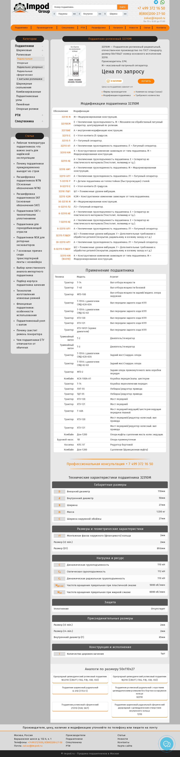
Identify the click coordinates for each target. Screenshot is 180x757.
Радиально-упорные (30, 67)
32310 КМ (65, 152)
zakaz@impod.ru (32, 745)
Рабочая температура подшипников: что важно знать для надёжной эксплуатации (31, 150)
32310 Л (66, 140)
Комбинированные (28, 91)
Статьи (147, 27)
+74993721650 (35, 742)
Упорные (22, 62)
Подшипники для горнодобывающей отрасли (29, 228)
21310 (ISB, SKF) (80, 708)
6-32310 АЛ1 (63, 228)
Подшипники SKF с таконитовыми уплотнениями (29, 214)
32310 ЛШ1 (65, 191)
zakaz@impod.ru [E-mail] (154, 18)
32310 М (66, 117)
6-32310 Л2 (64, 206)
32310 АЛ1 (65, 176)
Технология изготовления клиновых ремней (28, 294)
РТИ (83, 27)
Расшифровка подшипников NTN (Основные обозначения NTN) (29, 182)
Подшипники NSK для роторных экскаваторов (31, 241)
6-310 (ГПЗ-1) (80, 690)
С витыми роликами (29, 78)
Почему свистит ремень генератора (29, 332)
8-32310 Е (65, 186)
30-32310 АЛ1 (63, 242)
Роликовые (23, 54)
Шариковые (24, 50)
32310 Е (66, 135)
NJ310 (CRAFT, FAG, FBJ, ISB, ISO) (139, 679)
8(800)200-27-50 (53, 742)
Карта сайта (125, 745)
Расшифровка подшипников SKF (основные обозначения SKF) (28, 199)
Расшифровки (99, 27)
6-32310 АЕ (64, 213)
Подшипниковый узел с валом (31, 322)
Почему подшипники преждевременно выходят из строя (30, 167)
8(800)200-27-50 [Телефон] (152, 13)
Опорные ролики (27, 108)
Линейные (23, 104)
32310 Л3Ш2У (63, 235)
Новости (133, 27)
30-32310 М (64, 201)
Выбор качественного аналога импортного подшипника (31, 271)
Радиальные (25, 58)
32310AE (66, 130)
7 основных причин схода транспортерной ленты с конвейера (29, 256)
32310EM (65, 123)
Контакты (161, 27)
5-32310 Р (65, 181)
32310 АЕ (66, 161)
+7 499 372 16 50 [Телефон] (151, 8)
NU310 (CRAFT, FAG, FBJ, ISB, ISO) (80, 679)
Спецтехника (68, 27)
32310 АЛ (66, 145)
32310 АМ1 (65, 169)
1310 (139, 714)
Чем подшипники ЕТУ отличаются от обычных (30, 343)
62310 (140, 697)
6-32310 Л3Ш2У (62, 249)
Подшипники (21, 27)
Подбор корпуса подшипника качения (31, 283)
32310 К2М (65, 196)
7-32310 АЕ (64, 222)
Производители (45, 27)
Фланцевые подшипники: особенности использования (27, 309)
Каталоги (118, 27)
